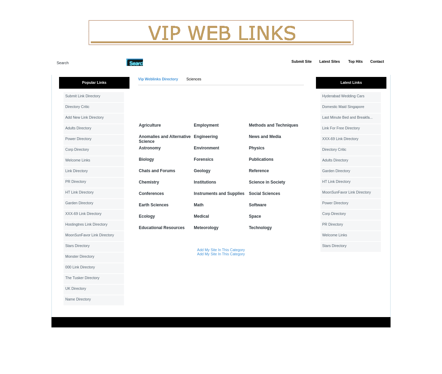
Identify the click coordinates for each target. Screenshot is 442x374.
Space (255, 216)
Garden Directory (79, 203)
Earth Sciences (154, 205)
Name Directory (78, 299)
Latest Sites (329, 61)
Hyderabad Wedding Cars (343, 96)
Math (198, 205)
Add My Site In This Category (221, 250)
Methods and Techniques (273, 125)
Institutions (205, 182)
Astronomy (150, 148)
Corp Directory (77, 149)
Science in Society (267, 182)
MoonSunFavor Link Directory (89, 235)
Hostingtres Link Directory (86, 224)
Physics (257, 148)
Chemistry (149, 182)
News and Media (265, 136)
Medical (201, 216)
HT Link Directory (79, 192)
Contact (377, 61)
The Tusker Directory (82, 278)
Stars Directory (77, 246)
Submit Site (301, 61)
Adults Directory (78, 128)
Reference (259, 170)
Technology (260, 227)
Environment (206, 148)
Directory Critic (77, 107)
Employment (206, 125)
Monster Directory (79, 256)
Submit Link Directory (82, 96)
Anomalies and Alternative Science (165, 139)
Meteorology (206, 227)
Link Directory (76, 171)
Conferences (151, 193)
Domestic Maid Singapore (343, 107)
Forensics (203, 159)
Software (258, 205)
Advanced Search (161, 62)
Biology (146, 159)
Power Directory (78, 139)
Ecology (147, 216)
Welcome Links (77, 160)
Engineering (206, 136)
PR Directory (75, 181)
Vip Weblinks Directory (158, 79)
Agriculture (150, 125)
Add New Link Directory (84, 117)
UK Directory (75, 288)
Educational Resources (162, 227)
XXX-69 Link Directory (83, 213)
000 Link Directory (80, 267)
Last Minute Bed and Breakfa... (347, 117)
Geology (202, 170)
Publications (261, 159)
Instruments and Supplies (219, 193)
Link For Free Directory (341, 128)
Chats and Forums (157, 170)
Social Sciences (264, 193)
